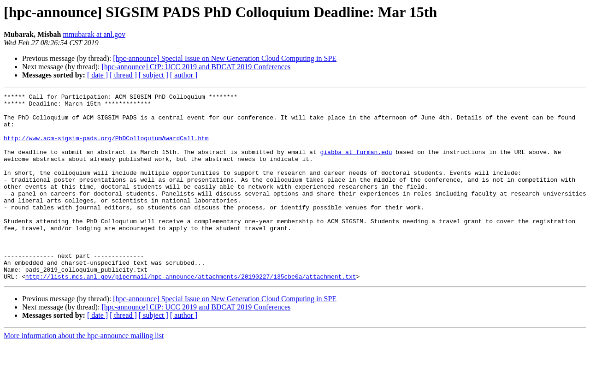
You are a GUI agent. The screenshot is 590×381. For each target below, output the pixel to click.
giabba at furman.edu (356, 164)
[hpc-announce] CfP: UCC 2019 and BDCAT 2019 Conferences (195, 67)
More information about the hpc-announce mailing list (84, 373)
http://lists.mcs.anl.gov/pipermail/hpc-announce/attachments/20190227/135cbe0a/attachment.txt (190, 314)
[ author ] (184, 75)
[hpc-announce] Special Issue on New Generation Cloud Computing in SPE (224, 58)
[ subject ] (153, 75)
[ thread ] (123, 75)
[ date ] (97, 75)
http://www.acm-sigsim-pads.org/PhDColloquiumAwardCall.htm (106, 147)
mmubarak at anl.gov (94, 34)
